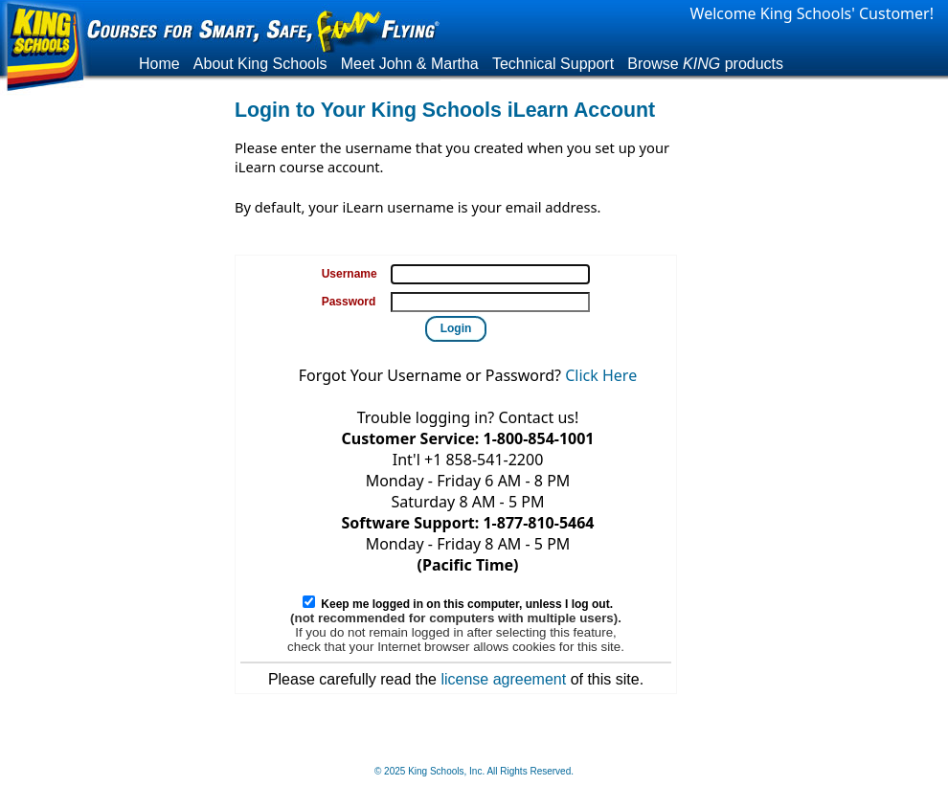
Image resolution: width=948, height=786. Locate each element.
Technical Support (553, 64)
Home (159, 64)
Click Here (601, 375)
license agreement (503, 679)
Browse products (705, 64)
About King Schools (260, 64)
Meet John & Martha (410, 64)
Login (456, 328)
